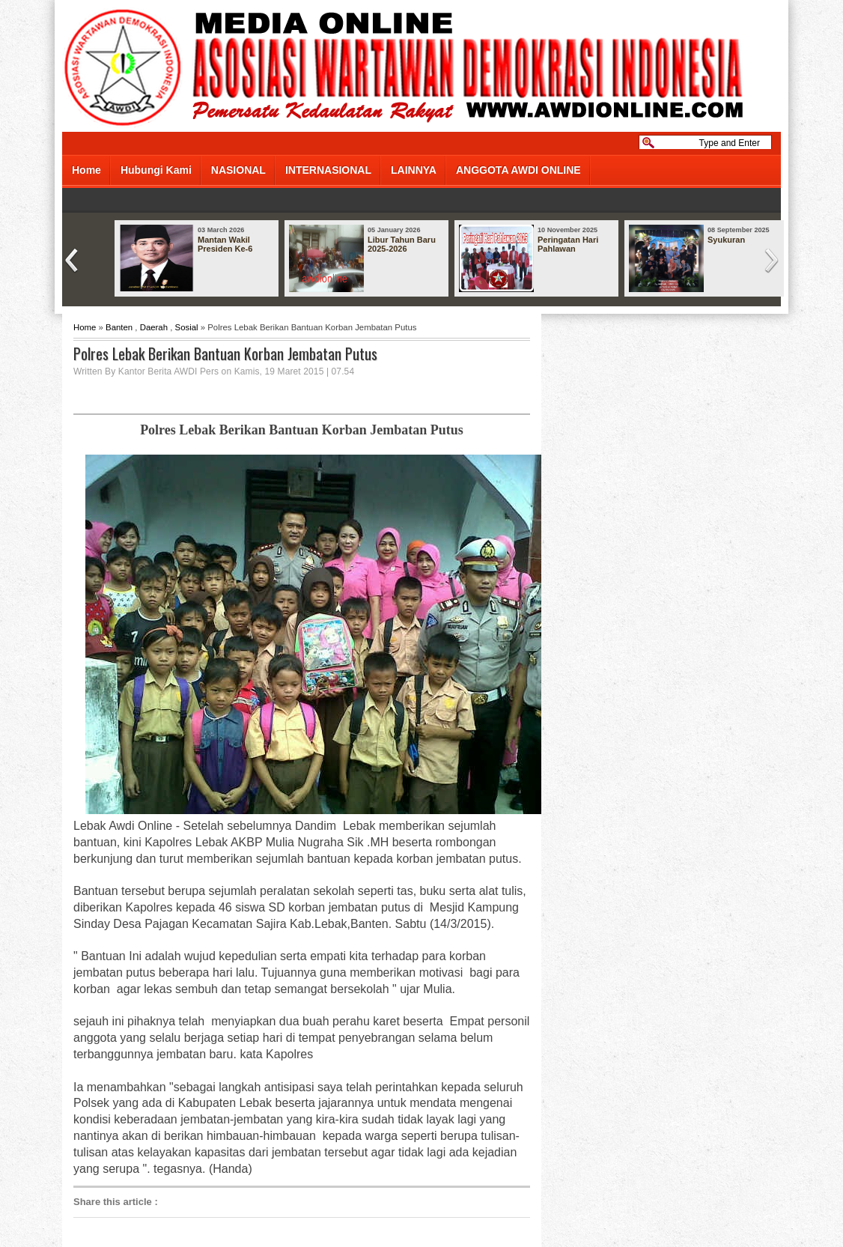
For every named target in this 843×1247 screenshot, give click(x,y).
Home (86, 170)
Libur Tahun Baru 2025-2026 (402, 244)
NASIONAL (238, 170)
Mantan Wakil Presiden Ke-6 (225, 244)
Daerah (154, 327)
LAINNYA (413, 170)
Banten (119, 327)
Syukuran (726, 239)
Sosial (186, 327)
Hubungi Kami (156, 170)
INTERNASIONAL (328, 170)
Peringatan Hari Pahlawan (568, 244)
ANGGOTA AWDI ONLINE (518, 170)
